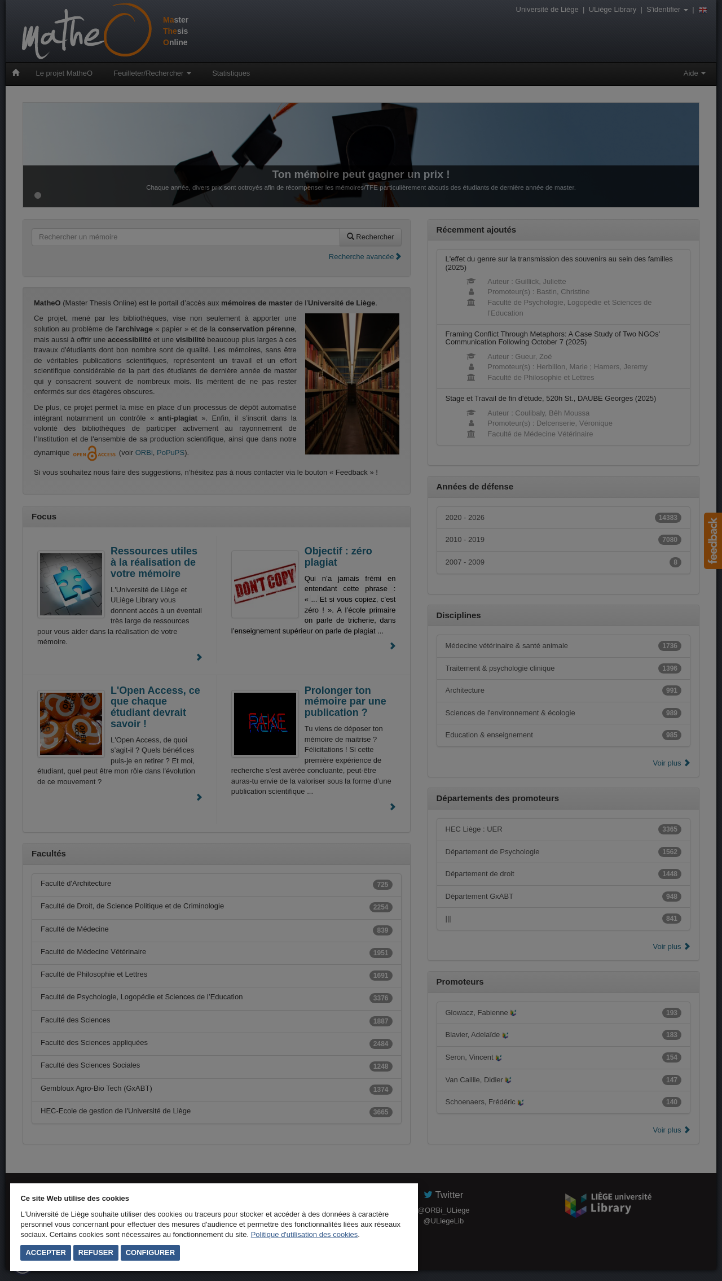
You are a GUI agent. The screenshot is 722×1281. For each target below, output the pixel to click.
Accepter (45, 1252)
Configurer (150, 1252)
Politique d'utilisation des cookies (304, 1234)
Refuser (95, 1252)
